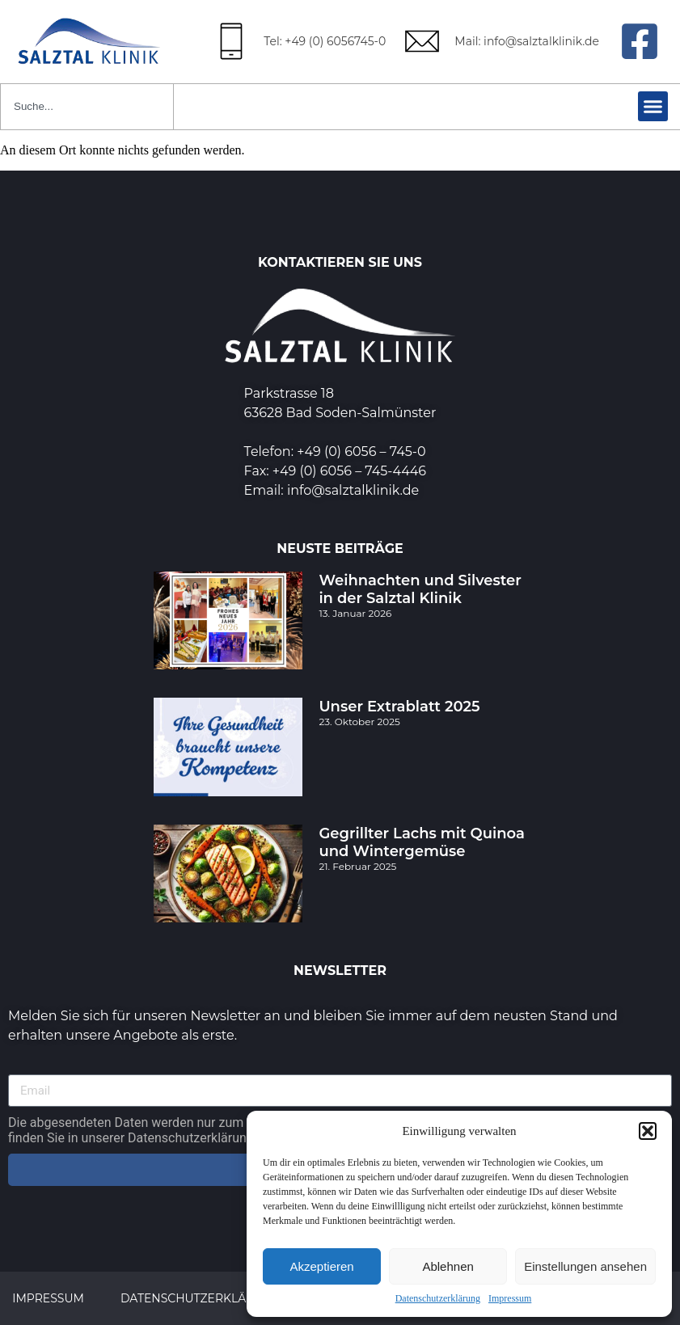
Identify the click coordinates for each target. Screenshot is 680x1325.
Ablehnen (447, 1266)
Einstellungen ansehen (585, 1266)
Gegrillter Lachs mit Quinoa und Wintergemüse (422, 842)
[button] (648, 1131)
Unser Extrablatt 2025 (399, 706)
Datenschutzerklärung (437, 1298)
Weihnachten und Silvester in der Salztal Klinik (420, 589)
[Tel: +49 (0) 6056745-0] (231, 41)
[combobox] (87, 106)
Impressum (509, 1298)
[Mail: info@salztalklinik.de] (422, 41)
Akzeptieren (321, 1266)
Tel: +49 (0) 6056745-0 (325, 41)
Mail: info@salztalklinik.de (526, 41)
